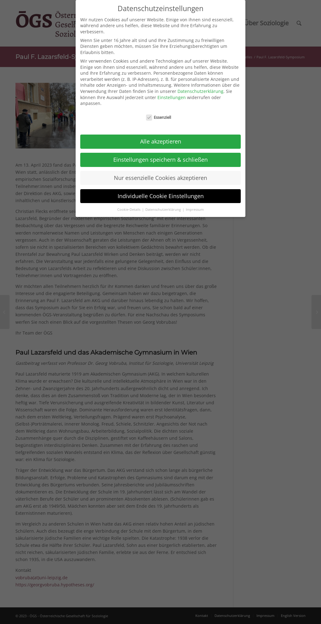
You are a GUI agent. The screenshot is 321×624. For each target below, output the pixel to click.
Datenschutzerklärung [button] (163, 206)
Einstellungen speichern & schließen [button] (160, 156)
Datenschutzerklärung (200, 87)
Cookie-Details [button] (129, 206)
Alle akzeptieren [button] (160, 137)
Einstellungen (171, 94)
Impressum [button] (195, 206)
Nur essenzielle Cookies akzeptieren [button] (160, 174)
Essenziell (158, 114)
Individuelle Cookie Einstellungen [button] (161, 192)
